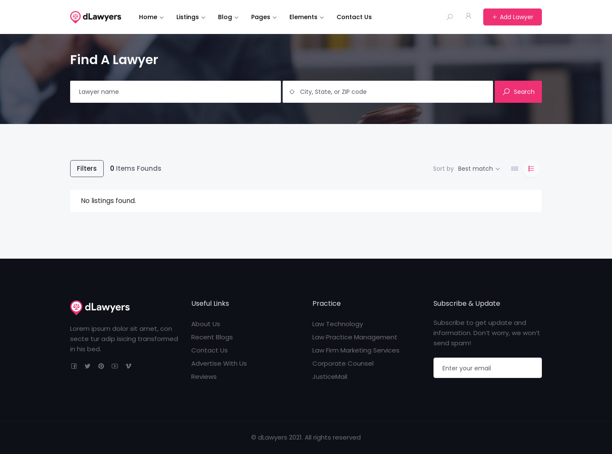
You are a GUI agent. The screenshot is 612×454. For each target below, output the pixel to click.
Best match (475, 168)
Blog (225, 17)
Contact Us (354, 17)
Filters (87, 168)
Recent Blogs (212, 337)
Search (518, 91)
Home (148, 17)
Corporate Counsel (343, 363)
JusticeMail (329, 376)
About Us (205, 323)
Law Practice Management (354, 337)
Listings (187, 17)
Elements (303, 17)
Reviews (204, 376)
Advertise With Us (219, 363)
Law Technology (337, 323)
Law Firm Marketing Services (356, 350)
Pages (260, 17)
